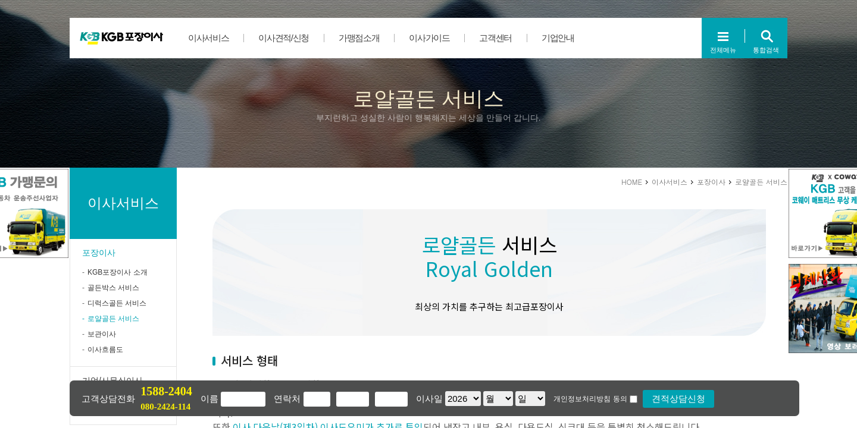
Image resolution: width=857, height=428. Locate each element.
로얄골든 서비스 (113, 318)
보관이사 (101, 334)
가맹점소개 (359, 38)
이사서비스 (208, 38)
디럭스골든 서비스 (116, 303)
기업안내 (558, 38)
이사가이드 (429, 38)
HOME (631, 182)
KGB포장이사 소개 (117, 272)
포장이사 (98, 252)
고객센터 (495, 38)
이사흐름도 (105, 349)
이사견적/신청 (283, 38)
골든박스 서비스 (113, 288)
